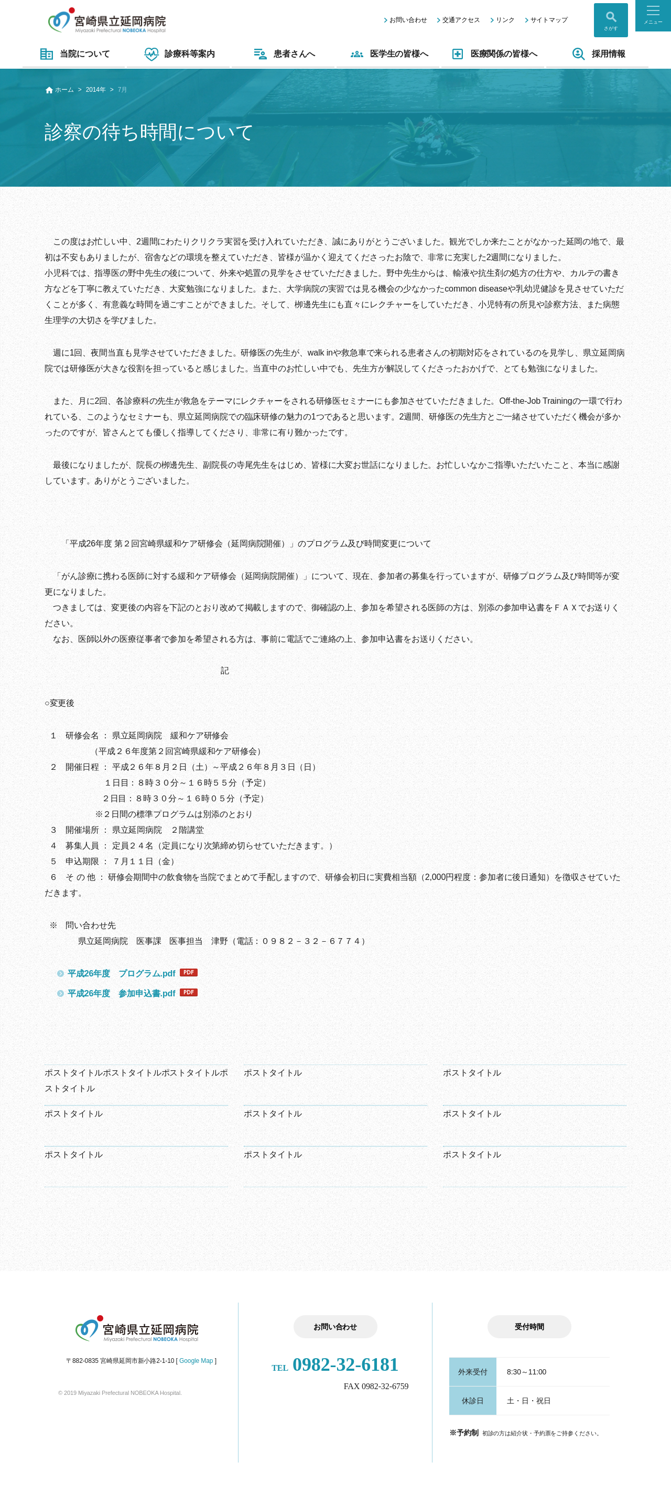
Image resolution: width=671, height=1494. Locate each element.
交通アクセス (461, 20)
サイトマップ (549, 20)
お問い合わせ (408, 20)
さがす (611, 28)
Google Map (196, 1360)
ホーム (64, 89)
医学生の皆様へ (388, 54)
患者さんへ (283, 54)
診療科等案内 (178, 54)
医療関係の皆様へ (492, 54)
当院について (73, 54)
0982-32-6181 (335, 1364)
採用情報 (597, 54)
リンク (505, 20)
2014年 (96, 89)
